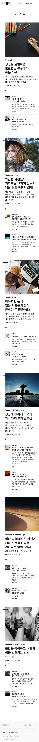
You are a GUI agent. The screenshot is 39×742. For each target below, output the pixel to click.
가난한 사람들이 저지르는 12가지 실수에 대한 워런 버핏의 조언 (20, 183)
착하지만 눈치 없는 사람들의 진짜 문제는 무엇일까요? (17, 305)
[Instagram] (35, 725)
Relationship (10, 297)
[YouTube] (25, 725)
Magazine (28, 3)
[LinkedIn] (30, 725)
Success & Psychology (15, 410)
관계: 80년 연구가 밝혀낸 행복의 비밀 (24, 336)
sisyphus (8, 85)
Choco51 (8, 323)
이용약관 (16, 737)
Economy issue (11, 175)
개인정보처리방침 (7, 737)
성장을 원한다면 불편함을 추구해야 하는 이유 (16, 68)
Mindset (8, 60)
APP (20, 3)
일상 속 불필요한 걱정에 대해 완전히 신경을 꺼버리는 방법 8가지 (20, 543)
